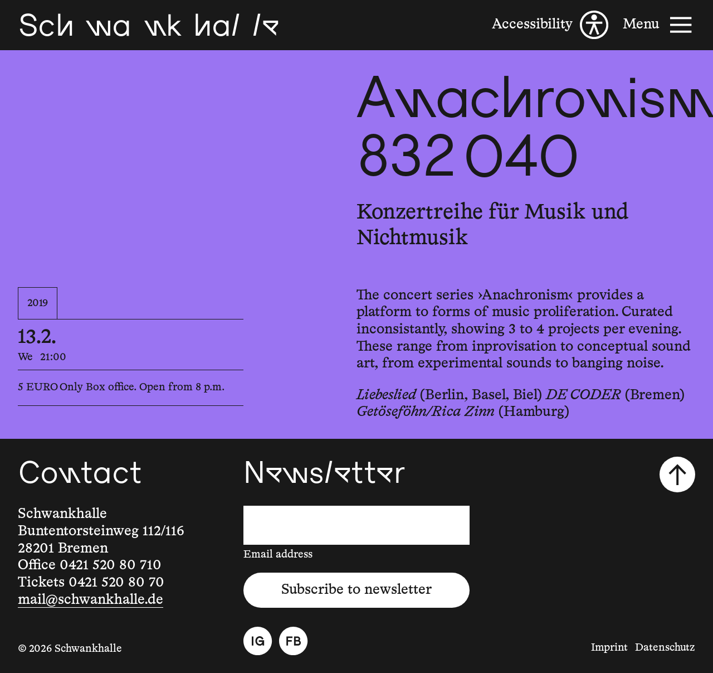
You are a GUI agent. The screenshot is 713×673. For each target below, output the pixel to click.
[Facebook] (293, 641)
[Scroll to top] (677, 474)
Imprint (609, 647)
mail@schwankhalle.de (90, 600)
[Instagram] (257, 641)
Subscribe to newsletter (356, 590)
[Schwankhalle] (148, 25)
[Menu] (659, 25)
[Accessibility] (550, 25)
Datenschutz (665, 647)
